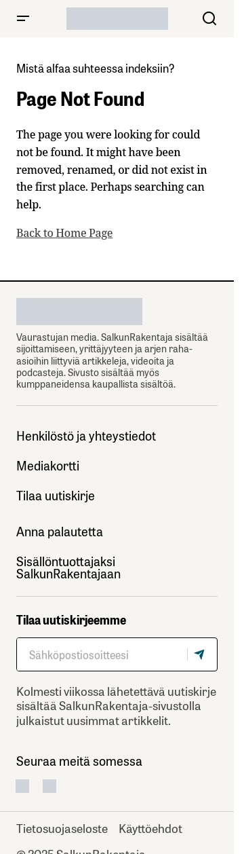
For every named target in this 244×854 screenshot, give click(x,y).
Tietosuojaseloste (62, 827)
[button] (23, 18)
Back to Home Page (64, 232)
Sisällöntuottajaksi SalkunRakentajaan (68, 567)
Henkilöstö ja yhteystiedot (86, 435)
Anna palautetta (59, 531)
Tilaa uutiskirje (55, 495)
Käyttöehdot (150, 827)
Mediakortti (47, 465)
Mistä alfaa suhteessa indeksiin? (95, 67)
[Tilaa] (202, 654)
